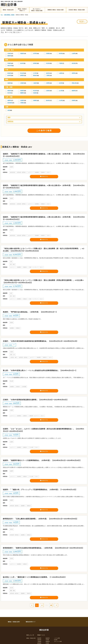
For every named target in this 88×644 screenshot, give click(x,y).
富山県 (22, 73)
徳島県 (73, 90)
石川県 (35, 73)
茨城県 (9, 63)
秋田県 (61, 53)
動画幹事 (48, 638)
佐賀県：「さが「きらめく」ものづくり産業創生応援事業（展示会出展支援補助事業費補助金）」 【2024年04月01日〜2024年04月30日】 (43, 430)
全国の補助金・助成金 (9, 14)
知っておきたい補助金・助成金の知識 (36, 9)
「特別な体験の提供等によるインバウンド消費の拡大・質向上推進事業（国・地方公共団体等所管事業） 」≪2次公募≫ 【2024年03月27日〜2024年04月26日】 (43, 250)
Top (2, 14)
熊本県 (48, 100)
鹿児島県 (9, 102)
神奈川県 (9, 65)
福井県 (48, 73)
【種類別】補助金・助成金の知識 (55, 9)
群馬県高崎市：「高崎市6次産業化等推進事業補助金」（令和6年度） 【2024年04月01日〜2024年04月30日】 (43, 548)
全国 (8, 110)
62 (51, 605)
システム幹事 (57, 638)
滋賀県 (9, 83)
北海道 (9, 53)
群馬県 (35, 63)
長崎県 (35, 100)
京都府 (22, 83)
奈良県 (61, 83)
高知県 (35, 93)
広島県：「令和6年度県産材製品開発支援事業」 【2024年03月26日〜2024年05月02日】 (35, 400)
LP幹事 (47, 643)
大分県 (61, 100)
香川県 (9, 93)
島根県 (22, 90)
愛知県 (35, 75)
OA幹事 (47, 639)
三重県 (48, 75)
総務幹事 (48, 641)
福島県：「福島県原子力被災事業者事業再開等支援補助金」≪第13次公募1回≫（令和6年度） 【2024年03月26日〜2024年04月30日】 (44, 218)
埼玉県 (48, 63)
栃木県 (22, 63)
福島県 (9, 55)
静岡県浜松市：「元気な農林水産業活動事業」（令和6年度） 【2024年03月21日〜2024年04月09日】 (40, 519)
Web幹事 (39, 638)
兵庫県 (48, 83)
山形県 (73, 53)
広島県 (48, 90)
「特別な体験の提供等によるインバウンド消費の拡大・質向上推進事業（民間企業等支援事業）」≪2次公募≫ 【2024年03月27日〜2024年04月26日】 (43, 281)
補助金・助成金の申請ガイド (22, 9)
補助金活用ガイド (31, 621)
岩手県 (35, 53)
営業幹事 (39, 639)
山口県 (61, 90)
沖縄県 (22, 102)
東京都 (73, 63)
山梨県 (61, 73)
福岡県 (9, 100)
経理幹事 (39, 643)
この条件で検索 (44, 130)
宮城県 (48, 53)
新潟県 (9, 73)
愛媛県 (22, 93)
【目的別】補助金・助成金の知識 (76, 9)
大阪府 (35, 83)
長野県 (73, 73)
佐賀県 (22, 100)
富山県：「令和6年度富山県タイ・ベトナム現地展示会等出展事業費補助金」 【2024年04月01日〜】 (40, 370)
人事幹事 (39, 641)
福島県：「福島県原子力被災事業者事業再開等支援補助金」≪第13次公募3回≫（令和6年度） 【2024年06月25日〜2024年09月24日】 (44, 155)
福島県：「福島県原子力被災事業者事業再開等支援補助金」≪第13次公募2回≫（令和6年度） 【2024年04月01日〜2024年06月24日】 (44, 187)
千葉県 (61, 63)
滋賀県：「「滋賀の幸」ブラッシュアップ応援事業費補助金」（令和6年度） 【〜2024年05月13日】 (40, 489)
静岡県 (22, 75)
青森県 (22, 53)
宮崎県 (73, 100)
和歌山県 (74, 83)
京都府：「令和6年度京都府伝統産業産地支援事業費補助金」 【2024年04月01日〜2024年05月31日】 (40, 341)
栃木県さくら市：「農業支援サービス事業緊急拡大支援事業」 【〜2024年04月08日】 (34, 577)
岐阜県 (9, 75)
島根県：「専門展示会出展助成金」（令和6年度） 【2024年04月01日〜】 (30, 312)
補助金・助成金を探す (8, 9)
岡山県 (35, 90)
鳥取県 (9, 90)
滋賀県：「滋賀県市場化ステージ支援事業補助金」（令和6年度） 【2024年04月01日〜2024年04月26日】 (42, 460)
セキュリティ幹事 (58, 641)
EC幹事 (55, 639)
